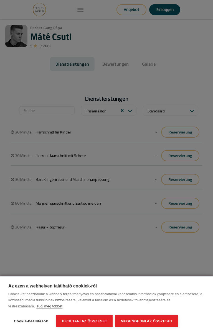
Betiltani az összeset (84, 321)
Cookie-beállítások (31, 321)
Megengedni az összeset (147, 321)
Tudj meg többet (49, 306)
